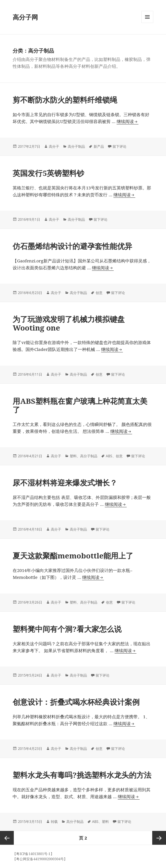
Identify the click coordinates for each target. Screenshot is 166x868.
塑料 (73, 456)
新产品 (99, 146)
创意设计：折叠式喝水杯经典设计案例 (76, 702)
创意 (99, 292)
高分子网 (25, 17)
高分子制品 (76, 146)
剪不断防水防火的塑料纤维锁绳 (65, 100)
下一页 (159, 838)
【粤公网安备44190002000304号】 (40, 859)
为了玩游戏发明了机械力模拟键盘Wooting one (69, 323)
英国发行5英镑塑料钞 (48, 173)
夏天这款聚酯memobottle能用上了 (73, 555)
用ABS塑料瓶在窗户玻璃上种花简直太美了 (80, 405)
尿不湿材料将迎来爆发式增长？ (65, 482)
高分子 (54, 146)
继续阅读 (127, 121)
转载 (54, 821)
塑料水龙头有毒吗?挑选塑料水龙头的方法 (82, 775)
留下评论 (119, 146)
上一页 (7, 838)
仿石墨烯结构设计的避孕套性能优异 (72, 246)
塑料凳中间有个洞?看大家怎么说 (67, 629)
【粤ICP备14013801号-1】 (33, 853)
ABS (109, 456)
